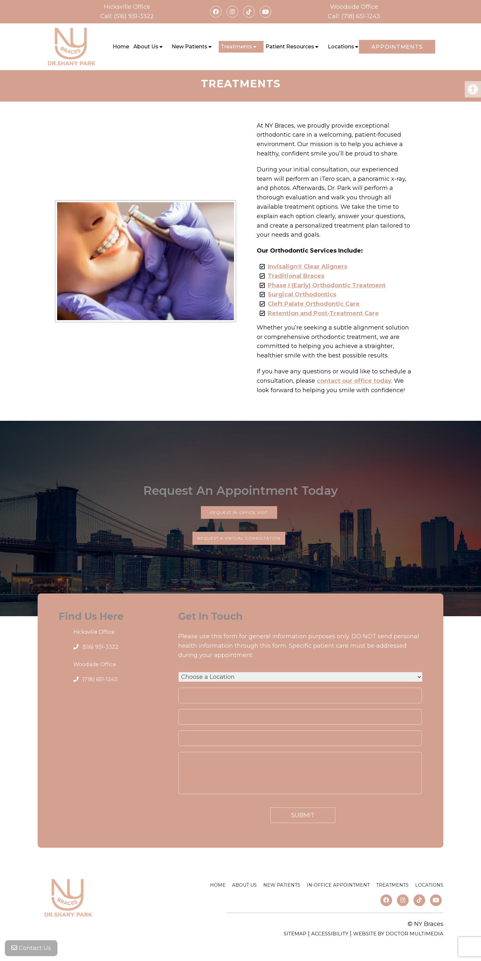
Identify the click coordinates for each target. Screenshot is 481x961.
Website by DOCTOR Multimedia (398, 933)
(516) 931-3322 (134, 16)
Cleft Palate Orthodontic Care (314, 303)
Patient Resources (289, 47)
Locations (341, 47)
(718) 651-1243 (360, 16)
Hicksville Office (127, 6)
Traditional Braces (296, 276)
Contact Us (31, 948)
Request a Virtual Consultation (238, 538)
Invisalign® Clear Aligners (307, 266)
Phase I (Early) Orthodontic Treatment (327, 285)
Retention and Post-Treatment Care (323, 313)
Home (121, 47)
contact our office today (354, 380)
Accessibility (329, 933)
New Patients (189, 47)
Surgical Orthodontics (302, 294)
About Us (145, 47)
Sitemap (295, 933)
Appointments (397, 47)
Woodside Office (354, 6)
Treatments (236, 47)
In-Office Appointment (338, 885)
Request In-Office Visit (239, 512)
